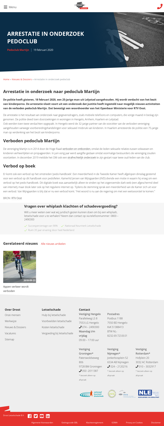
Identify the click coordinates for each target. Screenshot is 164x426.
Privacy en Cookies (134, 422)
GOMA (115, 422)
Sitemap (9, 339)
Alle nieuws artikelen (53, 244)
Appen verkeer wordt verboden (16, 289)
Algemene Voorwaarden (42, 422)
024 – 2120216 (119, 366)
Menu (10, 7)
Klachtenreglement (94, 422)
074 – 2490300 (90, 327)
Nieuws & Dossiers (22, 79)
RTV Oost (17, 198)
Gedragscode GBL (70, 422)
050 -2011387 (90, 371)
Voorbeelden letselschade (57, 321)
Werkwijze (10, 321)
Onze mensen (12, 315)
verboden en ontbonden (76, 149)
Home (6, 79)
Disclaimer (156, 422)
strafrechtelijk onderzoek (82, 157)
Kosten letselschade (53, 327)
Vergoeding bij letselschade (57, 333)
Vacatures (10, 333)
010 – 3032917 (147, 366)
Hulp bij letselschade (54, 315)
